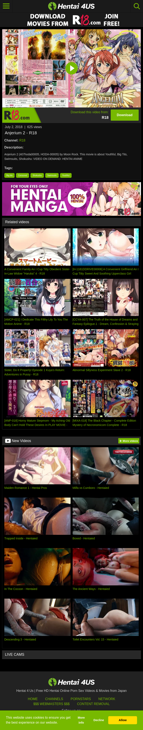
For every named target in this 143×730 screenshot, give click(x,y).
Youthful (66, 175)
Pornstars (81, 699)
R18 (22, 140)
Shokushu (37, 175)
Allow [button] (123, 720)
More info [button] (81, 720)
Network (106, 699)
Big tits (9, 175)
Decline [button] (98, 720)
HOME (33, 699)
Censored (22, 175)
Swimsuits (52, 175)
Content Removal (93, 704)
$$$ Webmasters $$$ (51, 704)
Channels (54, 699)
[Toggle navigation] (6, 6)
